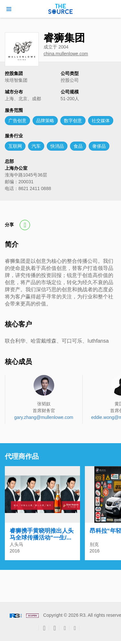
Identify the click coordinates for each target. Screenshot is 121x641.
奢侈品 (99, 146)
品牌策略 (45, 120)
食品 (78, 146)
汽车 (36, 146)
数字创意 (73, 120)
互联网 (15, 146)
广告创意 (17, 120)
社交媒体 (101, 120)
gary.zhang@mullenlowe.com (43, 417)
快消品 (57, 146)
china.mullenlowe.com (66, 53)
